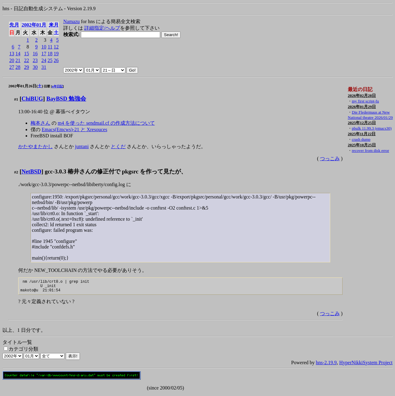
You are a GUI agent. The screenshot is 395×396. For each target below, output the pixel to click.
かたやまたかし (35, 146)
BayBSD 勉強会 (66, 98)
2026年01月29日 (362, 106)
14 (17, 53)
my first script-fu (365, 101)
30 (35, 67)
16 (35, 53)
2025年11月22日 (362, 133)
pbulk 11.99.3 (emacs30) (372, 128)
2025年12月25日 (362, 122)
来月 (54, 24)
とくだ (118, 146)
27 (11, 67)
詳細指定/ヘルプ (102, 28)
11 (50, 46)
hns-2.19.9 (326, 365)
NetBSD (31, 171)
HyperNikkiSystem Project (366, 365)
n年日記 (57, 86)
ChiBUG (32, 98)
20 (11, 60)
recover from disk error (370, 150)
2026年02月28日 (362, 95)
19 (56, 53)
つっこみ (330, 158)
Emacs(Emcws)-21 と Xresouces (74, 129)
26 (56, 60)
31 (43, 67)
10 (43, 46)
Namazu (71, 21)
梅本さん (40, 123)
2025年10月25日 (362, 145)
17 (43, 53)
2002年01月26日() (25, 86)
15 (26, 53)
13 (11, 53)
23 (35, 60)
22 (26, 60)
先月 (14, 24)
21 (17, 60)
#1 (16, 99)
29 (26, 67)
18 (50, 53)
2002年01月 (34, 24)
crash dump (361, 139)
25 (50, 60)
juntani (82, 146)
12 (56, 46)
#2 (16, 172)
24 (43, 60)
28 (17, 67)
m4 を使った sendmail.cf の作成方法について (106, 123)
